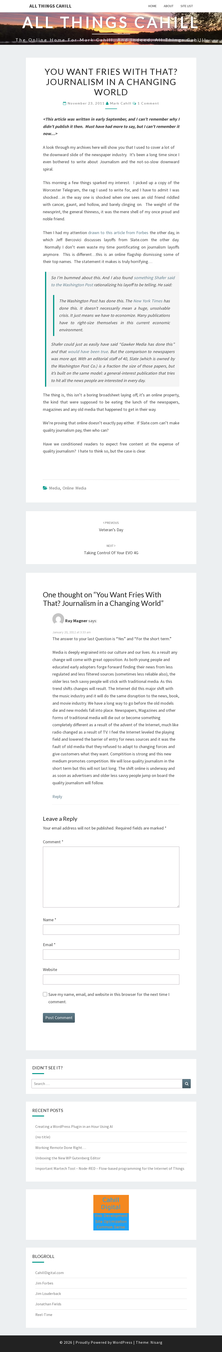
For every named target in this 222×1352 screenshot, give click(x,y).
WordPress (122, 1342)
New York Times (147, 301)
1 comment (148, 103)
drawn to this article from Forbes (118, 232)
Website (50, 969)
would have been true (88, 351)
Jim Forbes (44, 1283)
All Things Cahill (50, 6)
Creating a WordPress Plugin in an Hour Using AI (74, 1126)
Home (152, 6)
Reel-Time (43, 1314)
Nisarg (156, 1342)
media (54, 488)
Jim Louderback (48, 1293)
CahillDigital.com (49, 1272)
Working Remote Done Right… (60, 1147)
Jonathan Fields (48, 1304)
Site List (187, 6)
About (168, 6)
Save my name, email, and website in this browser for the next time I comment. (108, 998)
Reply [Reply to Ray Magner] (57, 796)
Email (49, 944)
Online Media (74, 488)
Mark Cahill (120, 103)
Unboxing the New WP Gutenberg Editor (67, 1158)
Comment (53, 841)
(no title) (42, 1136)
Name (49, 919)
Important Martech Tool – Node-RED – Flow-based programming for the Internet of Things (109, 1168)
